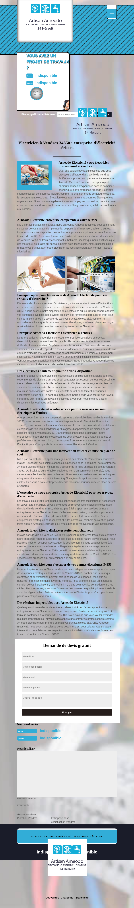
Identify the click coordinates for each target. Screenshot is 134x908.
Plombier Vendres (27, 818)
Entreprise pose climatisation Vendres (63, 820)
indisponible (50, 731)
